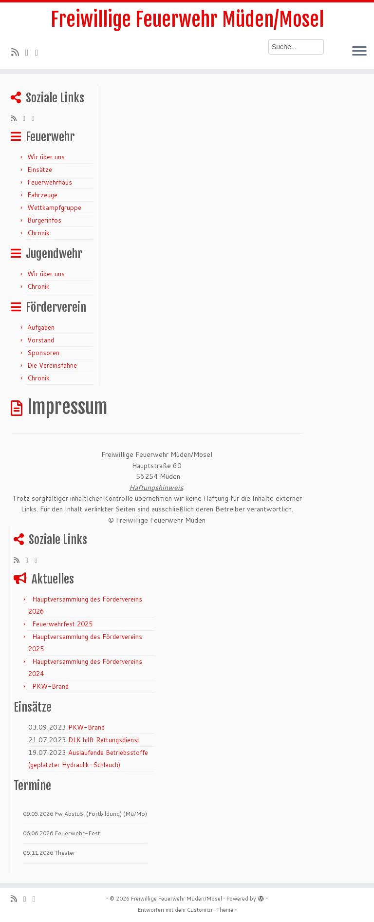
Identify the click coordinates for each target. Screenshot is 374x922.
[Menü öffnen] (359, 51)
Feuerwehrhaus (49, 182)
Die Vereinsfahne (52, 365)
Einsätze (39, 169)
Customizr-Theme (210, 910)
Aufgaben (41, 327)
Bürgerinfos (44, 220)
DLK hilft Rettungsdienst (104, 739)
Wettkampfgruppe (54, 207)
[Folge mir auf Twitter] (30, 52)
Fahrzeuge (42, 194)
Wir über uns (46, 156)
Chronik (38, 232)
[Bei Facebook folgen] (40, 52)
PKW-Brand (50, 686)
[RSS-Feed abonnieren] (18, 52)
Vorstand (40, 340)
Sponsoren (43, 352)
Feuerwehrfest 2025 (62, 624)
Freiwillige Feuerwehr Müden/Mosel (187, 19)
